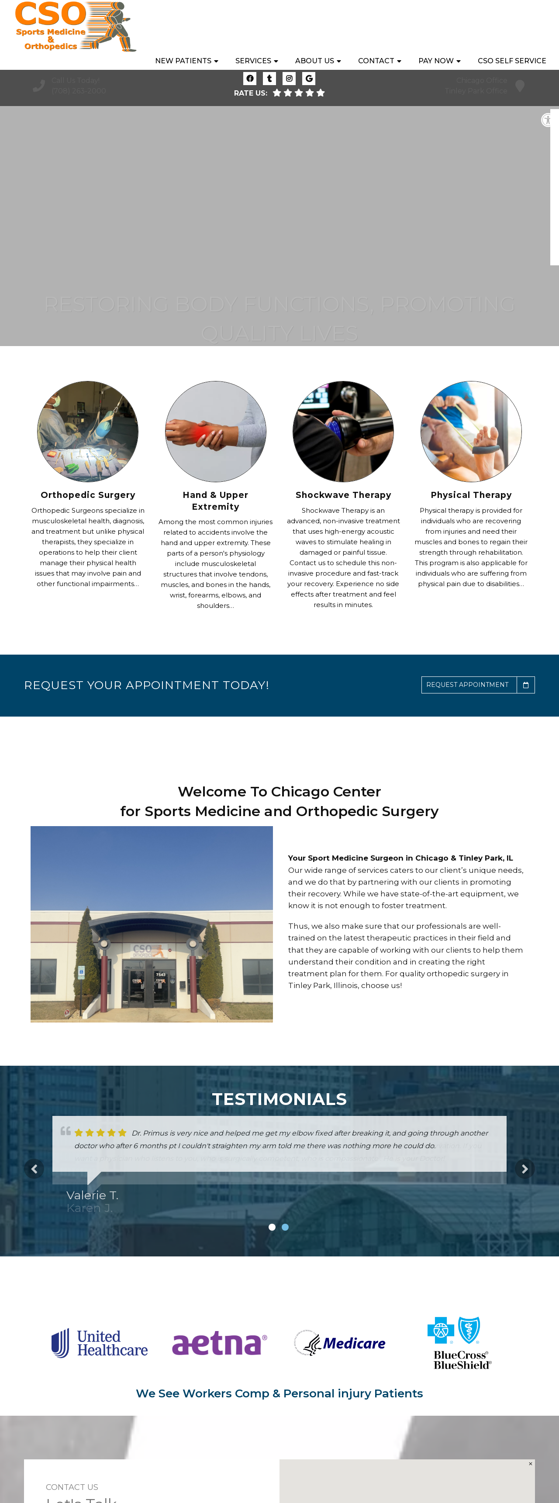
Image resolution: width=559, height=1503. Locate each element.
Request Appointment (480, 685)
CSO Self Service (512, 26)
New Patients (183, 26)
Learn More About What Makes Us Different (279, 292)
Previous (34, 1169)
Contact (376, 26)
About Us (314, 26)
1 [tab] (272, 1227)
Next (525, 1169)
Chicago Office (481, 80)
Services (253, 26)
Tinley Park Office (476, 91)
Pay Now (436, 26)
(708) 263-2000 (79, 91)
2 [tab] (285, 1227)
